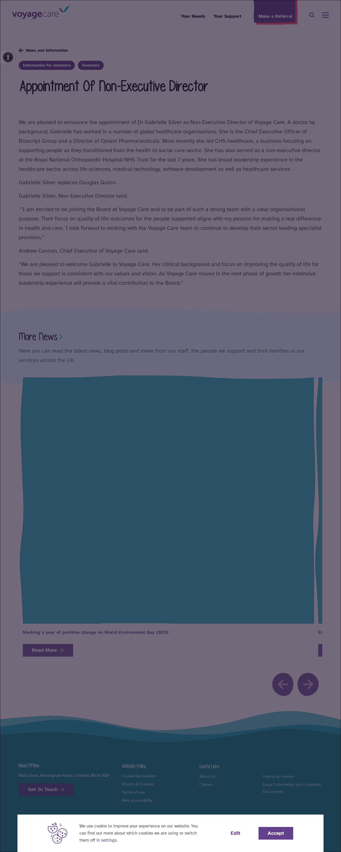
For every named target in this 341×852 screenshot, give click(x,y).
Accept (276, 833)
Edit (235, 833)
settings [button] (109, 840)
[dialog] (170, 426)
